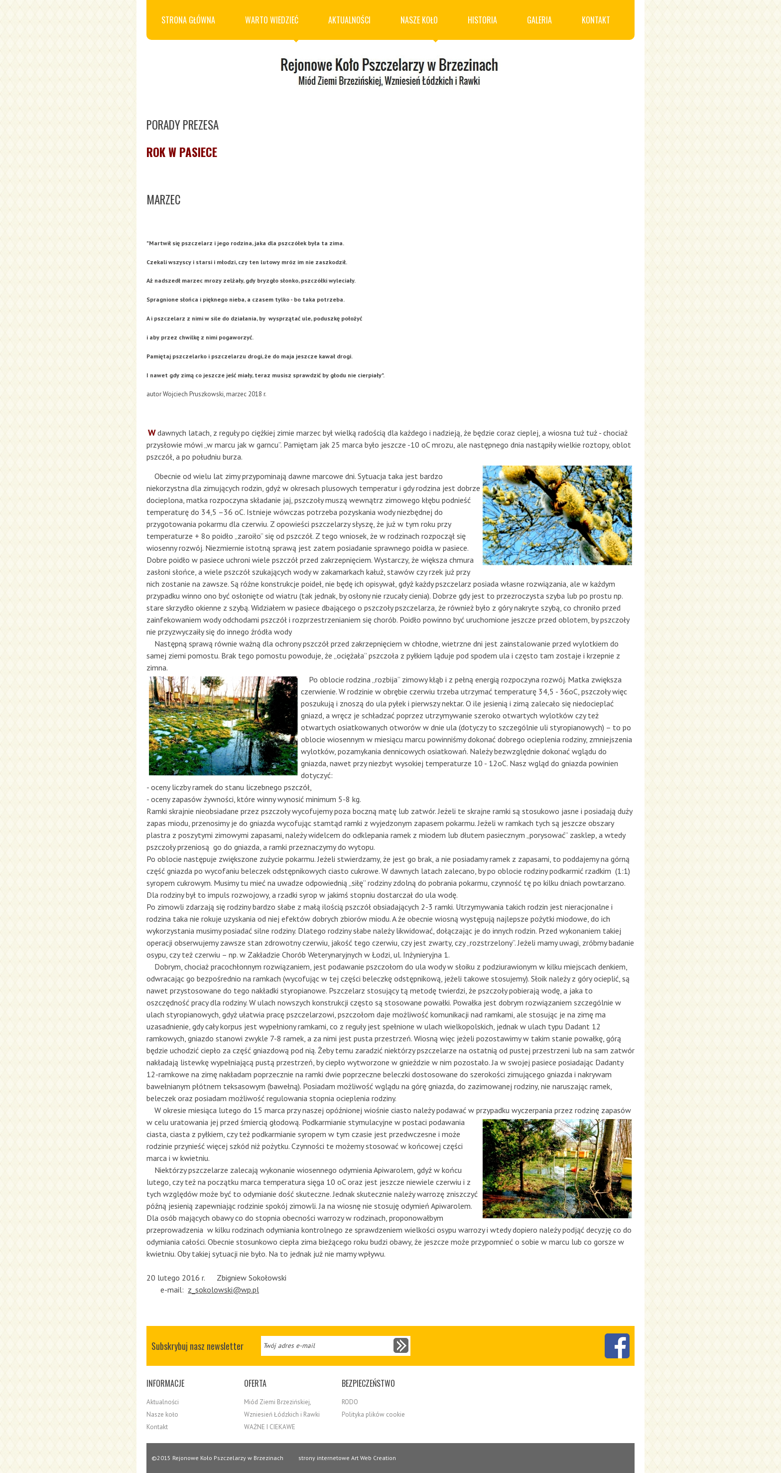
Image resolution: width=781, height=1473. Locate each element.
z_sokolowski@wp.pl (223, 1290)
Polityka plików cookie (373, 1414)
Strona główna (188, 20)
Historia (482, 20)
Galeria (539, 20)
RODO (350, 1402)
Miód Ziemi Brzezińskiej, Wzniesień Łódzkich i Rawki (282, 1408)
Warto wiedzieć (271, 27)
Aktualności (349, 20)
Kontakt (596, 20)
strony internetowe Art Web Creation (347, 1458)
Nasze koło (419, 27)
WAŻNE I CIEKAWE (269, 1427)
